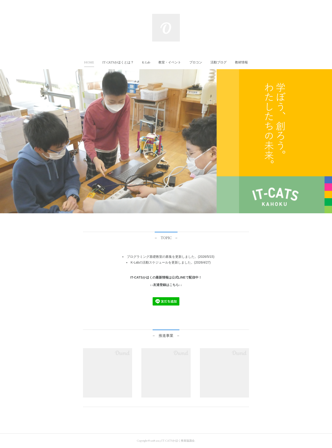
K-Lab (146, 62)
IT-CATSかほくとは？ (118, 62)
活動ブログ (218, 62)
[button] (89, 62)
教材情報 (241, 62)
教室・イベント (169, 62)
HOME (89, 62)
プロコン (195, 62)
